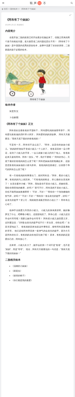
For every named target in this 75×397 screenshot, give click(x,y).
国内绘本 (14, 9)
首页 (6, 9)
